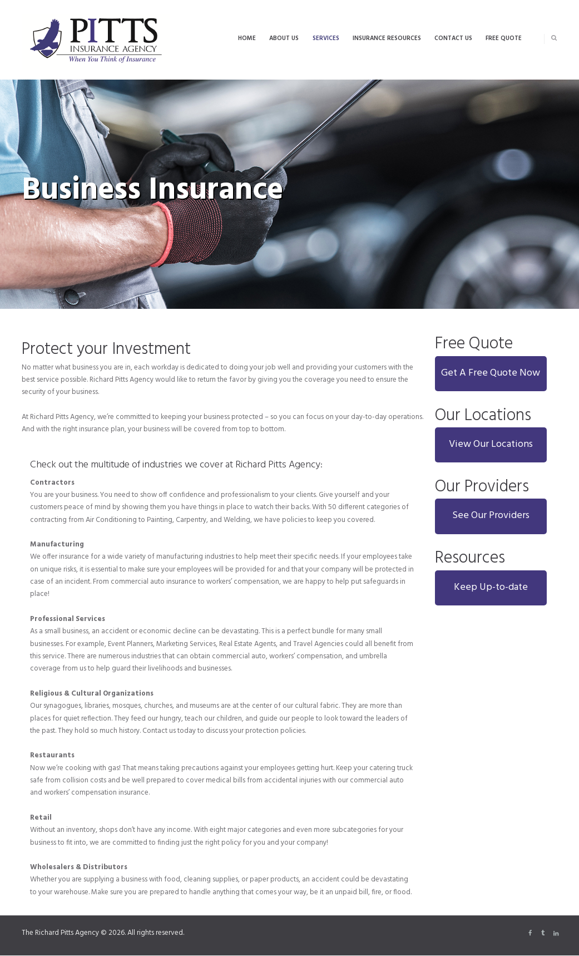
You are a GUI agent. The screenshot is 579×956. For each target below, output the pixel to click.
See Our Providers (490, 515)
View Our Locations (491, 444)
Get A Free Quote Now (490, 373)
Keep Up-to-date (491, 587)
